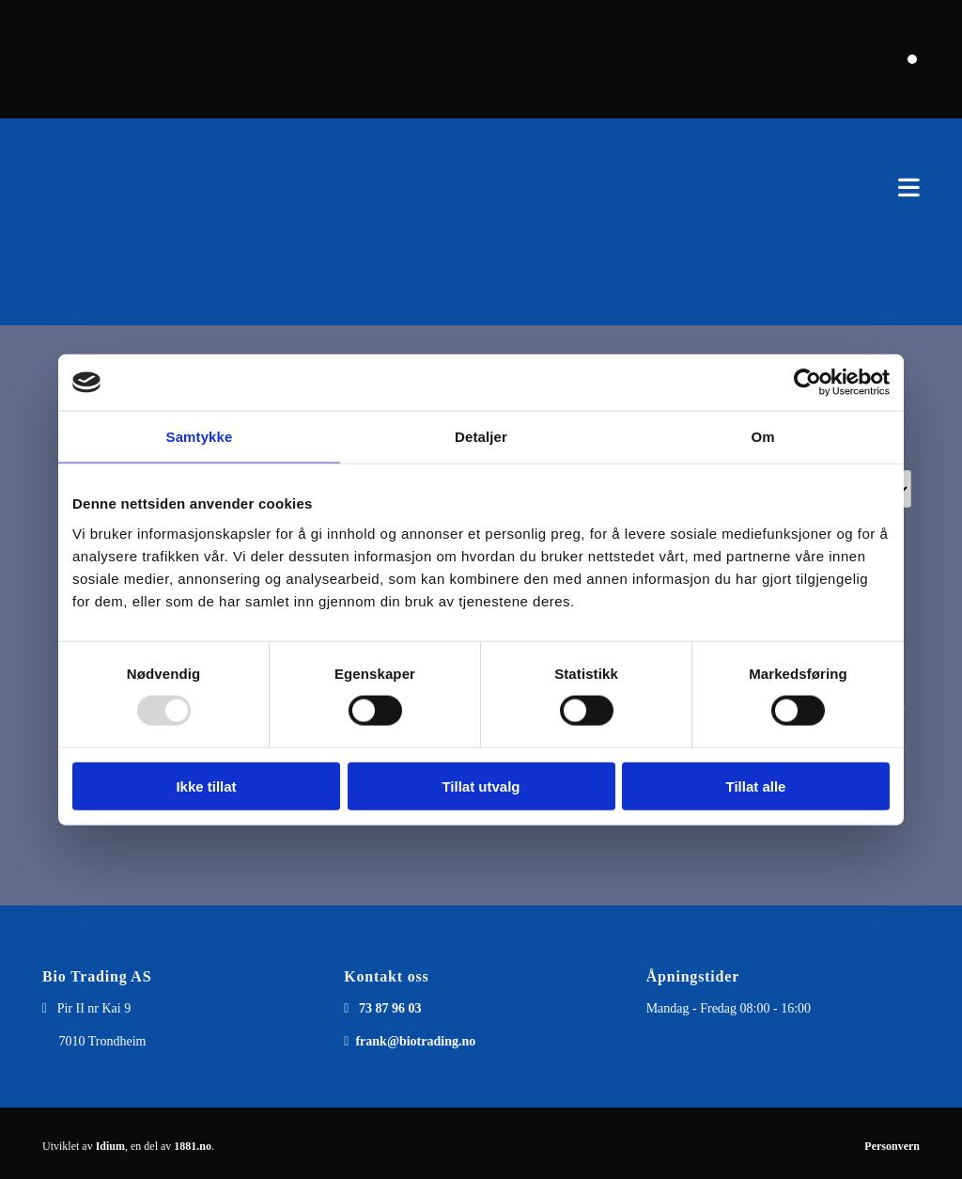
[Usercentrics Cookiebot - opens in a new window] (807, 383)
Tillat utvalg (481, 786)
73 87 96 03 (390, 1008)
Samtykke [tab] (199, 437)
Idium (110, 1146)
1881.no (192, 1146)
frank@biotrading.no (415, 1041)
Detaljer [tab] (481, 437)
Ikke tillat (206, 786)
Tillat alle (756, 786)
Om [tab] (762, 437)
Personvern (892, 1146)
